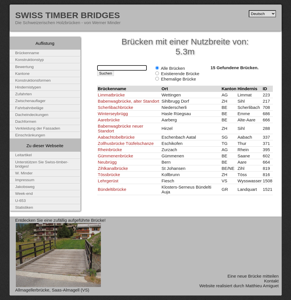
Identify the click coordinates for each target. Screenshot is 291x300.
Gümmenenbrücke (115, 155)
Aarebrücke (109, 119)
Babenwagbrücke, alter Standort (128, 101)
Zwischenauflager (30, 101)
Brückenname (27, 53)
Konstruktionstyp (29, 60)
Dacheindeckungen (31, 115)
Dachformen (25, 121)
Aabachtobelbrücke (116, 137)
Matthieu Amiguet (262, 285)
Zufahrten (23, 94)
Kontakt (271, 280)
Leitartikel (23, 155)
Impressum (25, 180)
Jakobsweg (25, 187)
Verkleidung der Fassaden (37, 128)
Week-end (24, 193)
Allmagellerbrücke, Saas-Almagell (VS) (52, 290)
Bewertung (24, 67)
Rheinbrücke (110, 149)
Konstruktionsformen (33, 80)
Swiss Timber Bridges (67, 15)
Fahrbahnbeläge (29, 108)
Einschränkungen (30, 135)
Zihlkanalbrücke (113, 168)
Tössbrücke (109, 174)
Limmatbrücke (111, 94)
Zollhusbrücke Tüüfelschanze (126, 143)
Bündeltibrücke (112, 189)
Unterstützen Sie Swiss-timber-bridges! (42, 164)
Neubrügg (107, 162)
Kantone (22, 73)
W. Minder (24, 173)
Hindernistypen (28, 87)
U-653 (20, 200)
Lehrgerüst (108, 180)
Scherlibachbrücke (115, 107)
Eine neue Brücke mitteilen (253, 276)
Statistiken (24, 207)
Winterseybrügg (113, 113)
